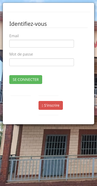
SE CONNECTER (26, 79)
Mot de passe (21, 54)
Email (14, 35)
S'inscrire (50, 105)
